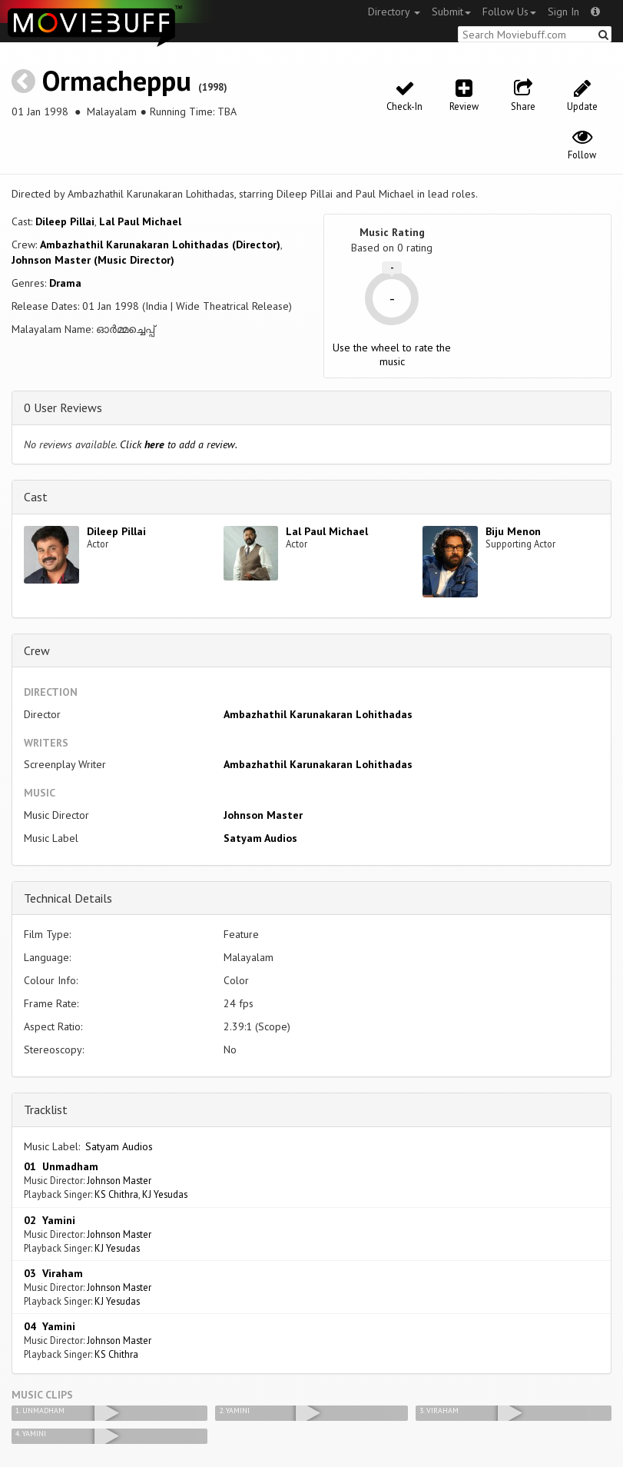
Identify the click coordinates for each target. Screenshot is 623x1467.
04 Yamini (49, 1326)
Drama (65, 283)
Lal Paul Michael (140, 221)
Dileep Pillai (64, 221)
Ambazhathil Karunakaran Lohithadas (318, 714)
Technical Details (68, 898)
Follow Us (509, 11)
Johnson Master (263, 815)
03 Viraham (53, 1273)
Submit (451, 11)
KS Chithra (116, 1194)
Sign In (563, 11)
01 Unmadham (61, 1166)
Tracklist (46, 1109)
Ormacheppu (116, 80)
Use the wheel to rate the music (392, 354)
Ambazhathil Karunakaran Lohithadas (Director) (160, 244)
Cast (36, 496)
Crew (37, 650)
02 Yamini (49, 1220)
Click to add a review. (178, 444)
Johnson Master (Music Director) (93, 260)
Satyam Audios (260, 838)
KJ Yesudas (164, 1194)
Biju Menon (513, 531)
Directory (394, 11)
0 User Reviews (63, 407)
